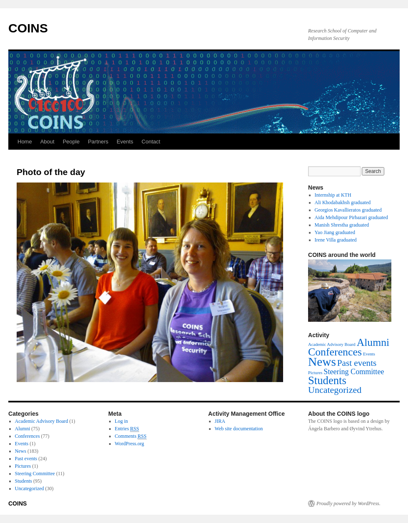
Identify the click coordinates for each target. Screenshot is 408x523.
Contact (151, 141)
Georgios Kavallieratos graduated (348, 210)
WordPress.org (129, 444)
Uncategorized (29, 488)
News (20, 451)
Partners (98, 141)
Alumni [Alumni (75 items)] (373, 342)
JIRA (220, 421)
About (47, 141)
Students (23, 481)
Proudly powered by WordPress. (348, 503)
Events (125, 141)
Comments (131, 436)
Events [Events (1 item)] (369, 354)
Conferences (27, 436)
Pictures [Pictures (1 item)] (315, 372)
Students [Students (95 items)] (327, 380)
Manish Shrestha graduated (342, 225)
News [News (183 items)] (322, 361)
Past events (26, 458)
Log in (121, 421)
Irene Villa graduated (336, 240)
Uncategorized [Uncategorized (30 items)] (334, 390)
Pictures (23, 466)
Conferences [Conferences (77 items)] (335, 352)
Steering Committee (35, 473)
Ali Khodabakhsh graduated (343, 202)
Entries (127, 429)
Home (24, 141)
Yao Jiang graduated (335, 232)
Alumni (22, 429)
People (71, 141)
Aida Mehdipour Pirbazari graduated (351, 217)
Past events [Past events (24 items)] (356, 363)
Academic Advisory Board (41, 421)
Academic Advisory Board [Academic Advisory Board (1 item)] (332, 344)
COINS (28, 28)
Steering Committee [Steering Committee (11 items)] (353, 372)
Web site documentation (239, 429)
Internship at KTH (333, 195)
